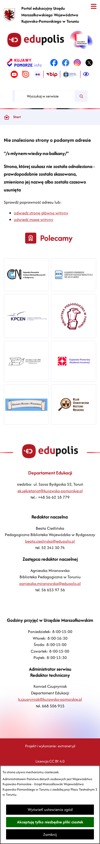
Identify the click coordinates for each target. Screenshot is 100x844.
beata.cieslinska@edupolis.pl (50, 541)
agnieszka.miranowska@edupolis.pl (50, 583)
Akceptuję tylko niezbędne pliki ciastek (50, 822)
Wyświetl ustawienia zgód (50, 809)
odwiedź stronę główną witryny (41, 213)
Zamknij (50, 834)
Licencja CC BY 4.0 (50, 761)
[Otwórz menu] (93, 6)
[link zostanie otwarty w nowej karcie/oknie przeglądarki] (24, 62)
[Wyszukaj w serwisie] (45, 96)
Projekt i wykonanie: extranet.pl (50, 746)
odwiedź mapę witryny (33, 219)
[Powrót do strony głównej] (6, 117)
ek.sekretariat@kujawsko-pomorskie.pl (50, 491)
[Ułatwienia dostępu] (86, 74)
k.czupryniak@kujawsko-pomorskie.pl (50, 699)
